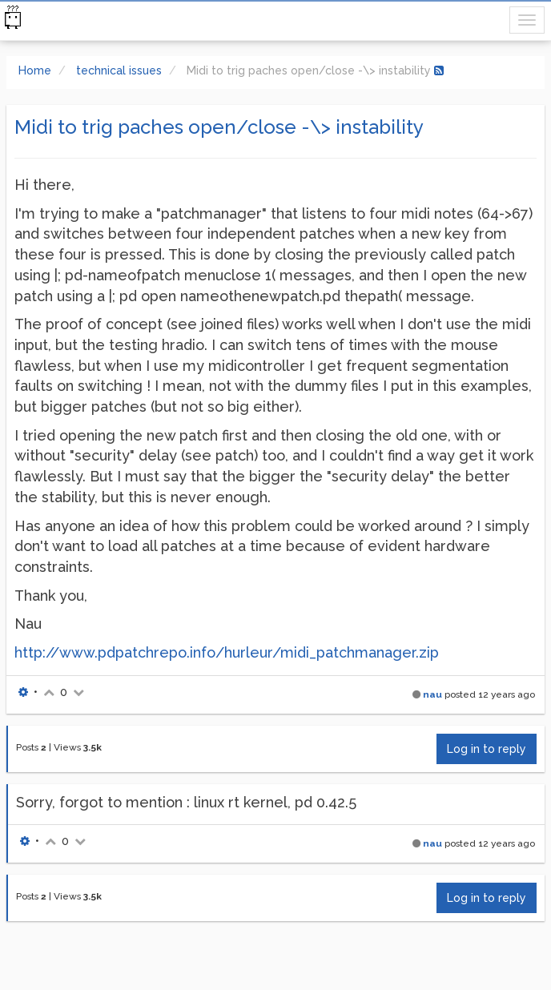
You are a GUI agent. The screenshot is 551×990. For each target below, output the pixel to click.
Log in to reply (486, 748)
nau (432, 694)
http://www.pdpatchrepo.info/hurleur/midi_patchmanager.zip (226, 652)
